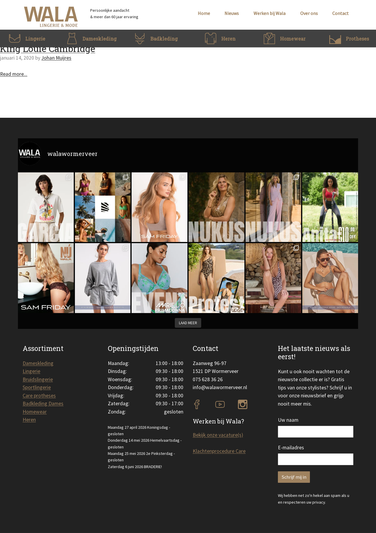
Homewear (35, 411)
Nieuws (231, 13)
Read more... (13, 74)
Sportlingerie (37, 387)
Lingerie (31, 371)
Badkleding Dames (43, 403)
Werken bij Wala (270, 13)
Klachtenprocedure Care (219, 451)
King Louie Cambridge (47, 48)
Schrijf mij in (293, 477)
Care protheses (39, 395)
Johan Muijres (56, 58)
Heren (29, 419)
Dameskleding (38, 363)
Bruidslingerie (38, 379)
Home (204, 13)
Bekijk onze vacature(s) (218, 435)
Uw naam (288, 420)
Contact (340, 13)
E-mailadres (291, 447)
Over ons (309, 13)
